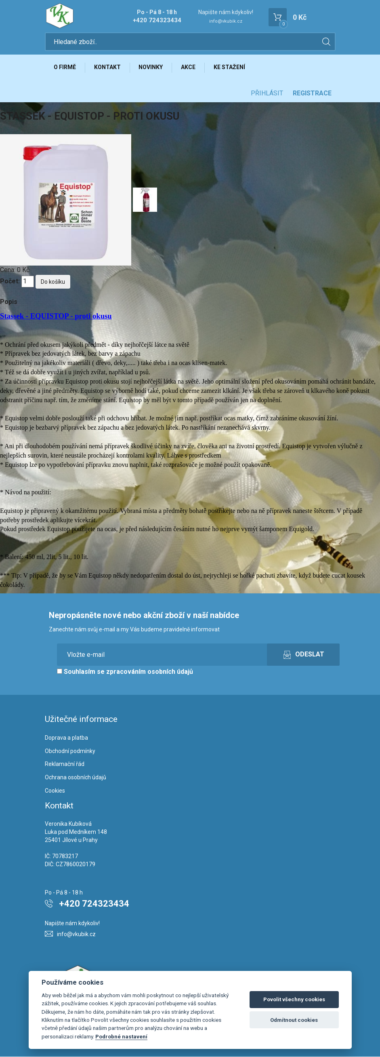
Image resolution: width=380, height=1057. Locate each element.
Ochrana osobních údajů (75, 777)
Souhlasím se (125, 672)
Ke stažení (230, 67)
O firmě (65, 67)
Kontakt (107, 67)
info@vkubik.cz (225, 21)
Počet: (10, 281)
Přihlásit (267, 93)
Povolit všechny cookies (294, 999)
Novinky (151, 67)
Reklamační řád (64, 764)
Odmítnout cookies (294, 1020)
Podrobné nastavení (121, 1036)
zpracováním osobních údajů (149, 672)
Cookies (55, 791)
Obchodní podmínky (70, 751)
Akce (189, 67)
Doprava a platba (66, 738)
